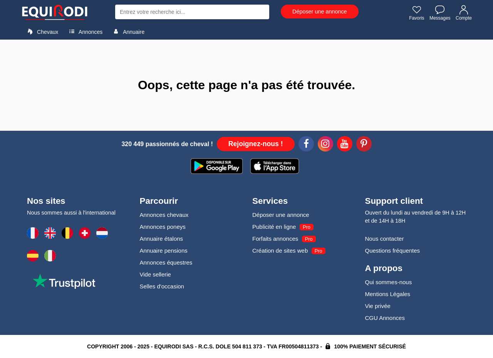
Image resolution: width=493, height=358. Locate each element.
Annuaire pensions (164, 250)
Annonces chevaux (164, 214)
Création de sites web (280, 250)
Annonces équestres (166, 262)
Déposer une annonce (319, 11)
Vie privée (378, 306)
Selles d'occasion (162, 286)
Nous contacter (384, 238)
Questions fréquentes (392, 250)
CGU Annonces (385, 318)
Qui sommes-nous (388, 282)
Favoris (416, 13)
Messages (440, 13)
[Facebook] (306, 145)
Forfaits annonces (275, 238)
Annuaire (127, 31)
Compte (464, 13)
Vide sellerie (155, 274)
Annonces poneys (163, 226)
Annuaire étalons (161, 238)
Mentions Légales (388, 294)
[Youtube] (344, 145)
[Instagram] (325, 145)
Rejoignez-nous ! (255, 144)
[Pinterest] (364, 145)
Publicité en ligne (274, 226)
